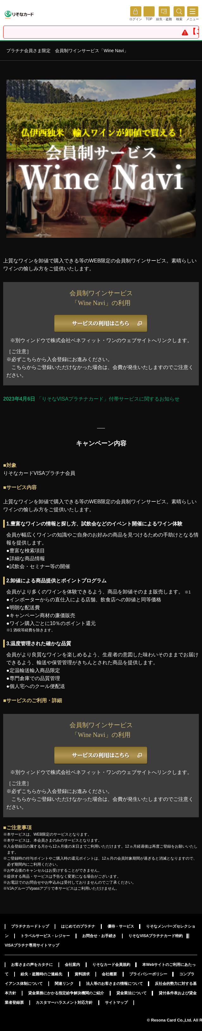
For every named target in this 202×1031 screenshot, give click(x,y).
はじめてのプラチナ (78, 926)
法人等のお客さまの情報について (114, 983)
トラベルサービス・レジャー (45, 936)
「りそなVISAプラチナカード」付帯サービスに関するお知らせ (91, 399)
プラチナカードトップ (30, 926)
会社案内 (72, 964)
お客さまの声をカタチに (32, 964)
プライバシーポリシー (148, 974)
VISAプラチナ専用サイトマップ (32, 945)
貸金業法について (131, 993)
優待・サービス (120, 926)
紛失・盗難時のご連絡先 (41, 974)
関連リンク (64, 983)
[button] (179, 19)
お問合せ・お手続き (99, 936)
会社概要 (109, 974)
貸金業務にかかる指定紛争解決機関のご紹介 (66, 993)
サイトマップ (116, 1002)
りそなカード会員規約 (111, 964)
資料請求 (82, 974)
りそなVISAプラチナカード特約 (155, 936)
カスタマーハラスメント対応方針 (64, 1002)
